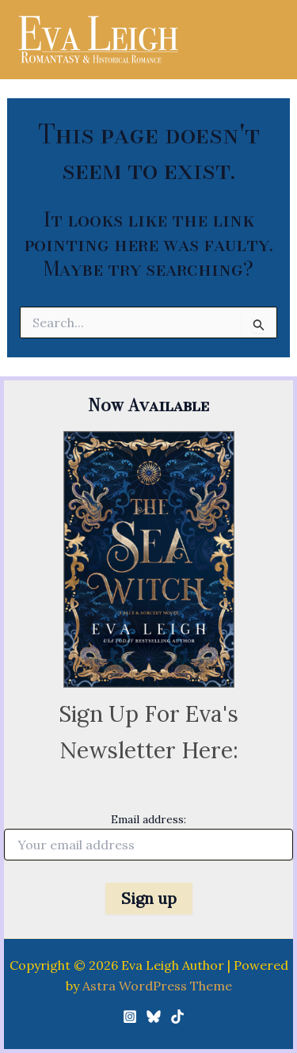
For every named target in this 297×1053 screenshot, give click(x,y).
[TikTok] (177, 1016)
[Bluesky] (154, 1016)
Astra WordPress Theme (157, 986)
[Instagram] (130, 1016)
